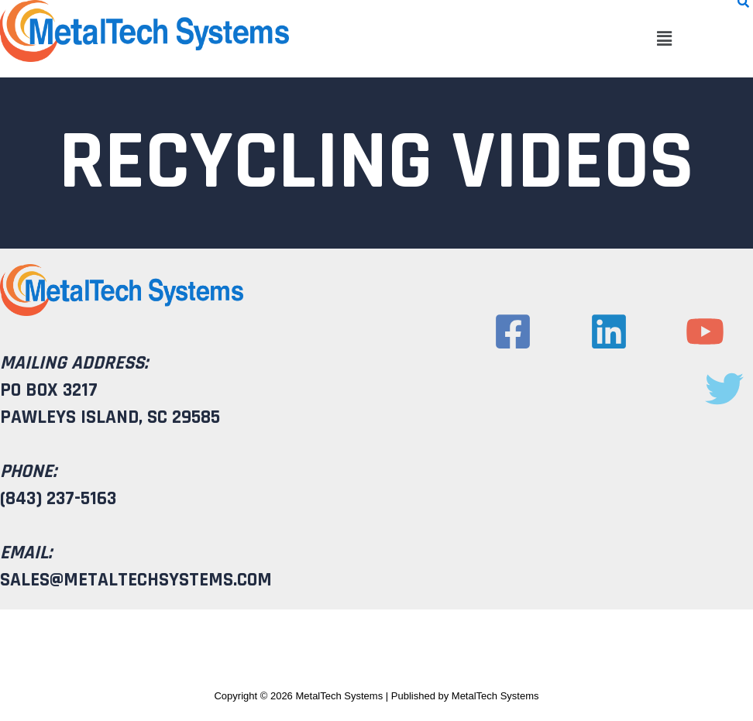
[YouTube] (705, 331)
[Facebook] (513, 331)
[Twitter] (724, 388)
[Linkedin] (609, 331)
